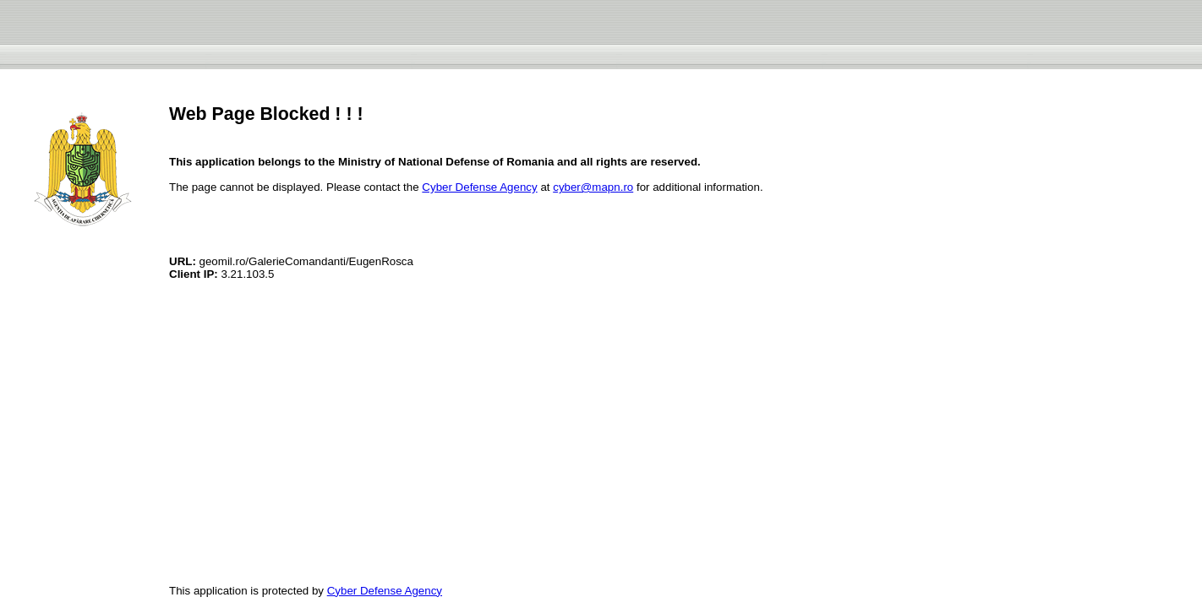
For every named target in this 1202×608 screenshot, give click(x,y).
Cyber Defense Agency (479, 187)
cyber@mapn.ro (593, 187)
